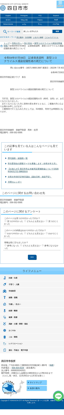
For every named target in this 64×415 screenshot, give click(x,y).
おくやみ (12, 330)
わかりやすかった (15, 233)
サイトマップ (36, 382)
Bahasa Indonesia (8, 24)
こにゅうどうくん (51, 37)
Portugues (24, 15)
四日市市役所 (14, 7)
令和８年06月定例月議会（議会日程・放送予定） (30, 177)
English (8, 15)
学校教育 (12, 291)
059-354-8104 (18, 368)
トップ (7, 43)
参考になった (13, 246)
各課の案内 (35, 388)
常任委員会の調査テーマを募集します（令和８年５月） (32, 163)
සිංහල (40, 24)
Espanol (56, 15)
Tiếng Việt (24, 20)
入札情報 (28, 37)
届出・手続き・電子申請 (18, 350)
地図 (51, 365)
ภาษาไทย (56, 24)
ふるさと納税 (38, 37)
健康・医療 (13, 317)
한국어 (8, 20)
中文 (40, 15)
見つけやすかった (15, 221)
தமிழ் (24, 24)
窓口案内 (19, 37)
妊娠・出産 (13, 278)
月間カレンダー (15, 182)
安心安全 (28, 43)
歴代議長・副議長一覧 (18, 158)
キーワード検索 (12, 30)
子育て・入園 (14, 284)
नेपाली (56, 20)
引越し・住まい (15, 304)
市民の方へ (17, 43)
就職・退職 (13, 298)
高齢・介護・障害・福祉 (18, 324)
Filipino (40, 20)
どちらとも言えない (36, 221)
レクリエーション (16, 344)
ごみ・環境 (13, 337)
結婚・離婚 (13, 311)
